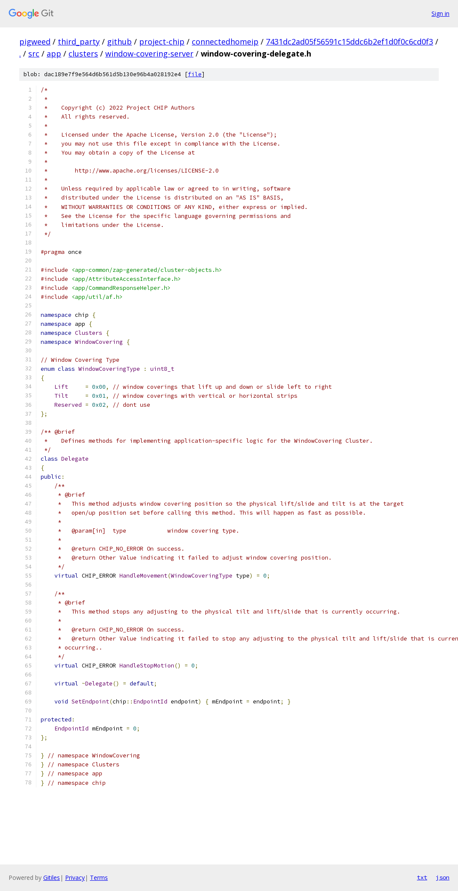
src (33, 53)
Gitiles (51, 877)
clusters (83, 53)
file (195, 74)
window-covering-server (149, 53)
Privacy (75, 877)
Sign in (440, 13)
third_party (79, 41)
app (54, 53)
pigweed (35, 41)
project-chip (161, 41)
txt (422, 877)
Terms (99, 877)
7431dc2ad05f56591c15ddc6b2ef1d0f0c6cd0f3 (349, 41)
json (442, 877)
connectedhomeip (225, 41)
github (119, 41)
